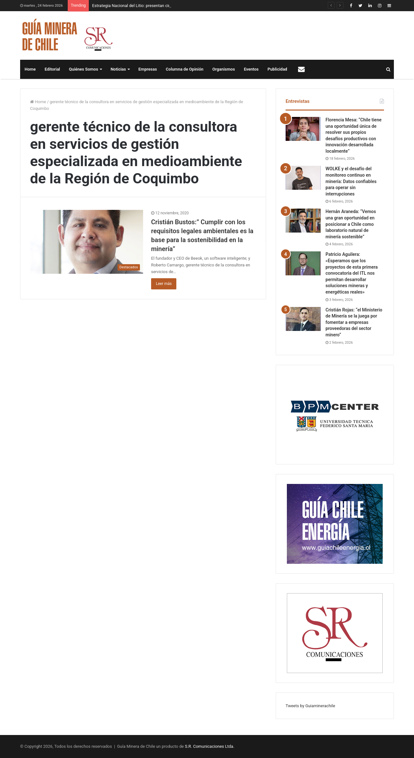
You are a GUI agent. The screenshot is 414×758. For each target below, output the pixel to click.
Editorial (52, 69)
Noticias (118, 69)
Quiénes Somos (83, 69)
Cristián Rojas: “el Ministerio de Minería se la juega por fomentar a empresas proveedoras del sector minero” (354, 322)
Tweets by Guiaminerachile (310, 705)
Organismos (223, 69)
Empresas (147, 69)
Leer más (164, 283)
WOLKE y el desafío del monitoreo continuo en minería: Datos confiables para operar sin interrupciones (351, 181)
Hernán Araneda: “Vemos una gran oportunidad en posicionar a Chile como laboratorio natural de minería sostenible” (351, 224)
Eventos (251, 69)
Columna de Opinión (184, 69)
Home (30, 69)
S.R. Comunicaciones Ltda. (209, 746)
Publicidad (277, 69)
